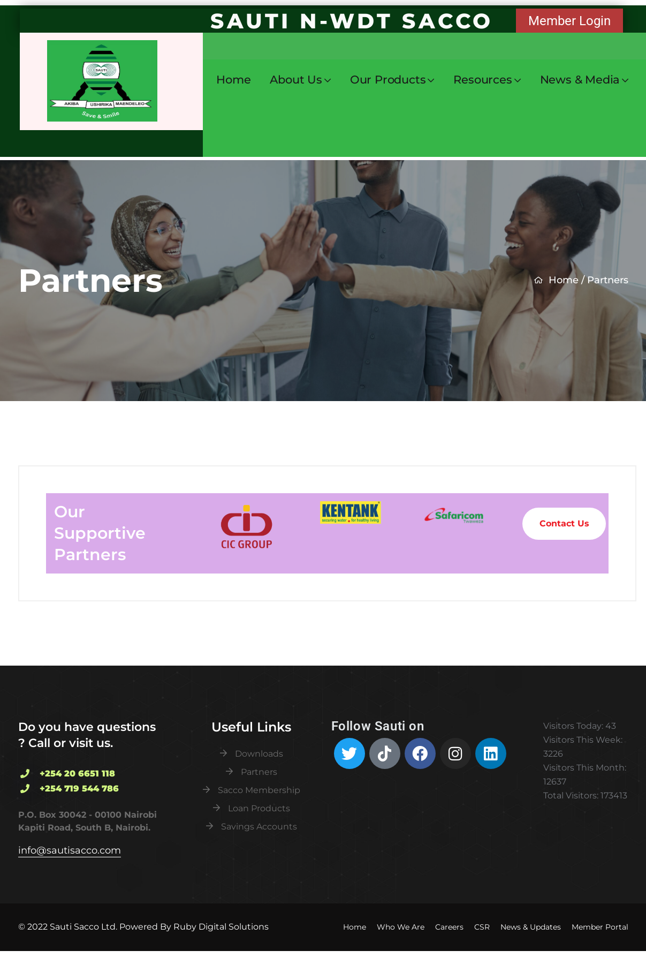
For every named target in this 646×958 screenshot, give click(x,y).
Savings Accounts (259, 826)
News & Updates (530, 927)
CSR (482, 927)
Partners (259, 772)
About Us (296, 80)
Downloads (259, 754)
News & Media (580, 80)
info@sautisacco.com (69, 850)
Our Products (388, 80)
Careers (449, 927)
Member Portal (600, 927)
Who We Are (400, 927)
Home (233, 79)
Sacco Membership (259, 790)
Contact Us (564, 523)
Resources (482, 80)
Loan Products (259, 808)
